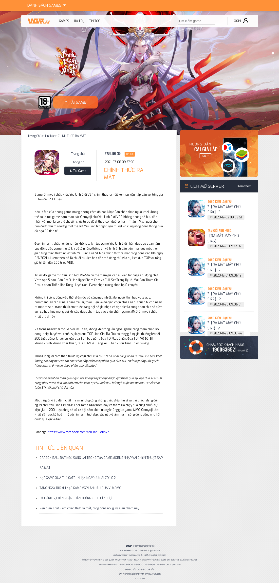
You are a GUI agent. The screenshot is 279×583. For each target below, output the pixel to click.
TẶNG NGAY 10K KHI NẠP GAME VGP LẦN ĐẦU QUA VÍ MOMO (80, 488)
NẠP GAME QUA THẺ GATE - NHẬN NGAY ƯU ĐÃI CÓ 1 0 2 (77, 478)
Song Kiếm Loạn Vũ (219, 201)
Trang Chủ (34, 136)
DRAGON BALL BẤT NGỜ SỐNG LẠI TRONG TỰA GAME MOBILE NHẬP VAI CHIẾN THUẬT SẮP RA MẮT (101, 463)
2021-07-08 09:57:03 (119, 162)
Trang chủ (78, 154)
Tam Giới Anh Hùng (219, 230)
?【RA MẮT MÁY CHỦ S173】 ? (224, 267)
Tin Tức (50, 136)
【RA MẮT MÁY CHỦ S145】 (223, 238)
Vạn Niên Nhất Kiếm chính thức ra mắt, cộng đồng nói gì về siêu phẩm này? (90, 508)
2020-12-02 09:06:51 (227, 217)
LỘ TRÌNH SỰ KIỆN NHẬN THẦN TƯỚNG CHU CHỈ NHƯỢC (76, 498)
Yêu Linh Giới (113, 153)
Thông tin (77, 162)
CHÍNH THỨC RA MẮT (72, 136)
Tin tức (94, 21)
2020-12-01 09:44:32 (227, 246)
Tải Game (79, 171)
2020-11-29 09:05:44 (227, 333)
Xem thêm (244, 186)
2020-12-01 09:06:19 (227, 276)
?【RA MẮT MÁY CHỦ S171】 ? (224, 325)
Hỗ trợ (79, 21)
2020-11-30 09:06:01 (227, 304)
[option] (139, 73)
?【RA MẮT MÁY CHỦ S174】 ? (224, 209)
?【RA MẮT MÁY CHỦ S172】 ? (224, 297)
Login (236, 21)
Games (47, 5)
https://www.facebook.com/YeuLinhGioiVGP (78, 432)
